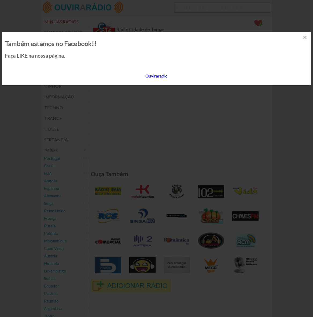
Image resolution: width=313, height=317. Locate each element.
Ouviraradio (156, 75)
